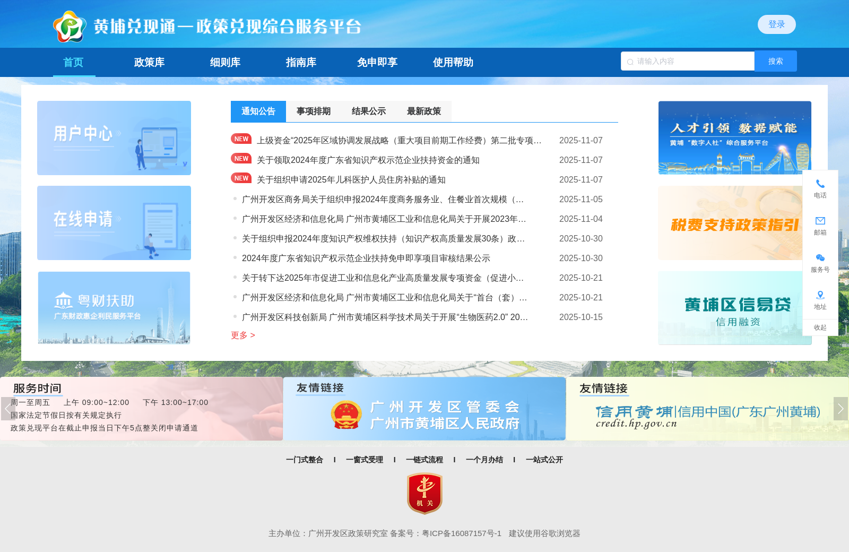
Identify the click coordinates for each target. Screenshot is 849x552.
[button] (8, 408)
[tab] (258, 111)
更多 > (243, 335)
